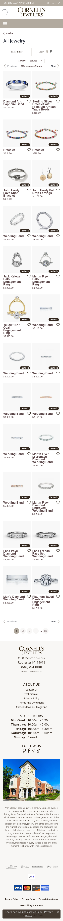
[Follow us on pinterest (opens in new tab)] (24, 751)
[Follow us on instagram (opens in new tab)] (33, 751)
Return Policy (11, 899)
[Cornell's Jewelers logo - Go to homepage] (31, 12)
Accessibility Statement (31, 905)
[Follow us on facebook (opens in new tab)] (28, 751)
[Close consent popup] (58, 912)
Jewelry (9, 33)
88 (45, 630)
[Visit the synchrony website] (52, 866)
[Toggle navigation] (5, 23)
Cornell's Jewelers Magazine (31, 707)
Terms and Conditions (31, 702)
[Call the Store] (31, 667)
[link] (18, 3)
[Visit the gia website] (25, 866)
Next (53, 66)
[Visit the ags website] (11, 866)
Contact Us (31, 689)
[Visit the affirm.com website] (31, 876)
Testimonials (31, 694)
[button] (48, 3)
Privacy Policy (31, 698)
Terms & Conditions (48, 899)
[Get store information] (31, 671)
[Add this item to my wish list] (28, 101)
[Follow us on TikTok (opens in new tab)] (38, 751)
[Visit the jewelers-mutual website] (38, 866)
